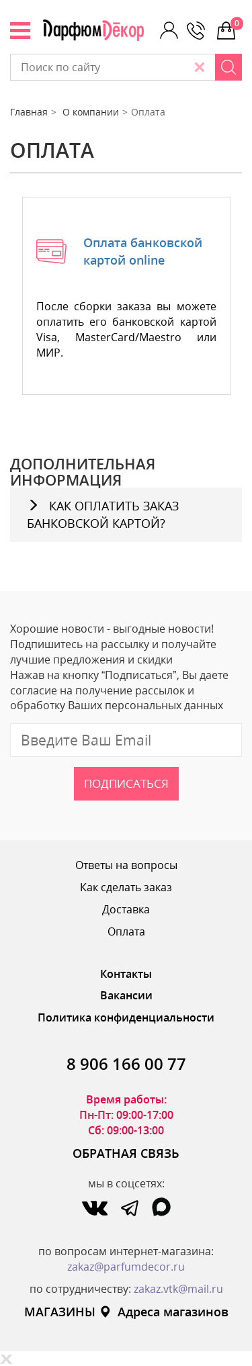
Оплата (126, 931)
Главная (29, 111)
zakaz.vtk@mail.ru (178, 1288)
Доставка (126, 909)
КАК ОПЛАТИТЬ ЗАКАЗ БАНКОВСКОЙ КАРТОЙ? (103, 514)
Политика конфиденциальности (126, 1017)
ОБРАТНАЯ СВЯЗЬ (126, 1153)
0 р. (236, 23)
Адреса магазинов (163, 1312)
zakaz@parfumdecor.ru (126, 1266)
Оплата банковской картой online (142, 251)
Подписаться (126, 783)
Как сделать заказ (126, 887)
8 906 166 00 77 (126, 1063)
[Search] (228, 67)
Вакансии (126, 995)
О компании (90, 111)
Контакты (126, 973)
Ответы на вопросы (126, 865)
